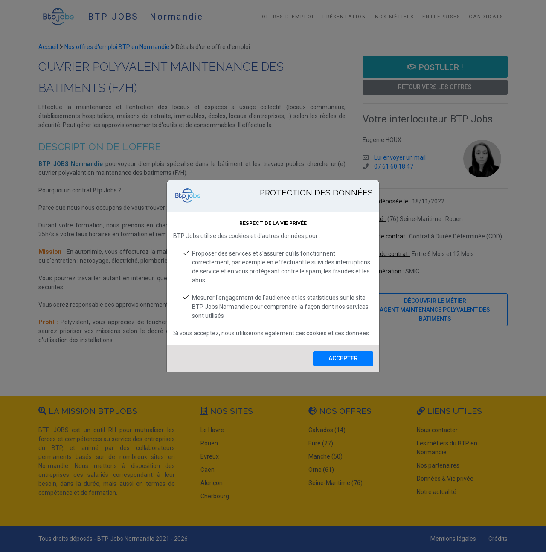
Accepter (343, 358)
